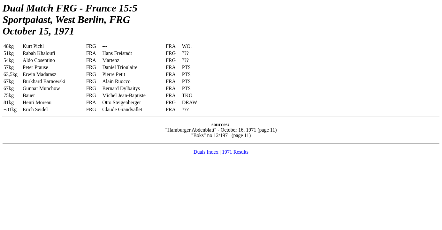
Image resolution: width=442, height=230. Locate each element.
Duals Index (206, 152)
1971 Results (235, 152)
